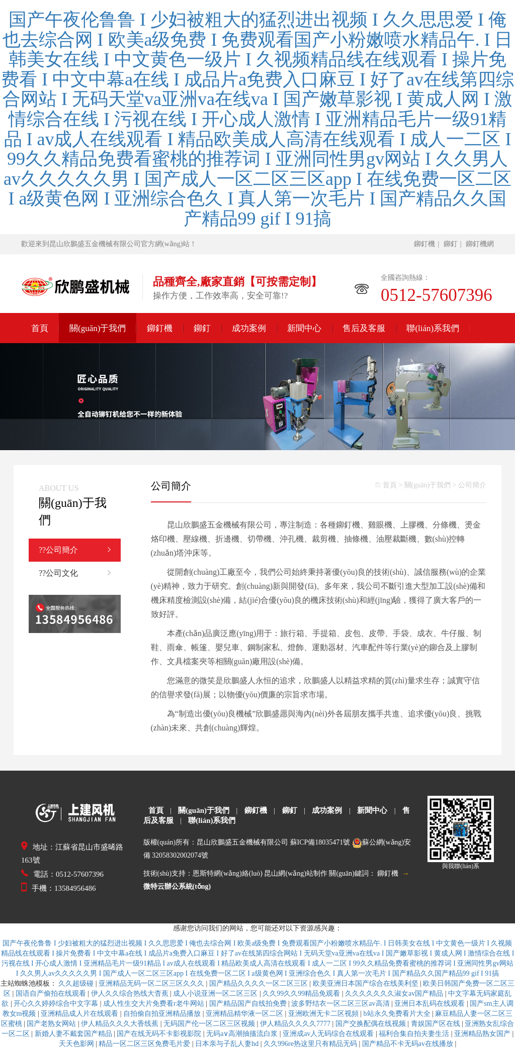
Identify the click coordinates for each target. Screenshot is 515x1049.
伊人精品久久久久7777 (296, 1023)
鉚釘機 (424, 244)
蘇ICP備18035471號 (320, 842)
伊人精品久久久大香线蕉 (120, 1023)
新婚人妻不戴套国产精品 (74, 1033)
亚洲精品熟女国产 (483, 1033)
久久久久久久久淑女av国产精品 (395, 993)
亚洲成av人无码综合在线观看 (329, 1033)
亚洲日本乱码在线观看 (430, 1003)
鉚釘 (451, 244)
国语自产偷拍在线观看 (52, 993)
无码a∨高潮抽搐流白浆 (243, 1033)
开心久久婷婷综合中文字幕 (57, 1003)
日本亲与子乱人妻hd (228, 1043)
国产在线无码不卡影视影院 (160, 1033)
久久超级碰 (77, 983)
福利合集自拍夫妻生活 (415, 1033)
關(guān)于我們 (97, 328)
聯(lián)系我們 (432, 328)
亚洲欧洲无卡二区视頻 (324, 1013)
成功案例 (249, 328)
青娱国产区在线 (436, 1023)
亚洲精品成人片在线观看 (80, 1013)
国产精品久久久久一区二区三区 (259, 983)
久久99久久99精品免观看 (302, 993)
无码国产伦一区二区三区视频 (210, 1023)
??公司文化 (80, 573)
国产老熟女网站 (52, 1023)
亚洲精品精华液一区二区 (245, 1013)
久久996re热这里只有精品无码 (311, 1043)
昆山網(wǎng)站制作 (295, 873)
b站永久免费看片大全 (398, 1013)
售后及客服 (363, 328)
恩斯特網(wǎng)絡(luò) (228, 873)
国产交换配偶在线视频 (371, 1023)
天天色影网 (77, 1043)
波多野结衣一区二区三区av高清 (341, 1003)
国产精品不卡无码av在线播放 (408, 1043)
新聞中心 (304, 328)
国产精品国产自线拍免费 (249, 1003)
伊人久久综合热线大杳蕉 (130, 993)
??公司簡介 (80, 550)
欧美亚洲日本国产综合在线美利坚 (366, 983)
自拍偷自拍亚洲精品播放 (163, 1013)
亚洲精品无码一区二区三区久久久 (152, 983)
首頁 (39, 328)
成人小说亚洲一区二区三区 (216, 993)
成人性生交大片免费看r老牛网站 (154, 1003)
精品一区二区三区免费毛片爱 (145, 1043)
